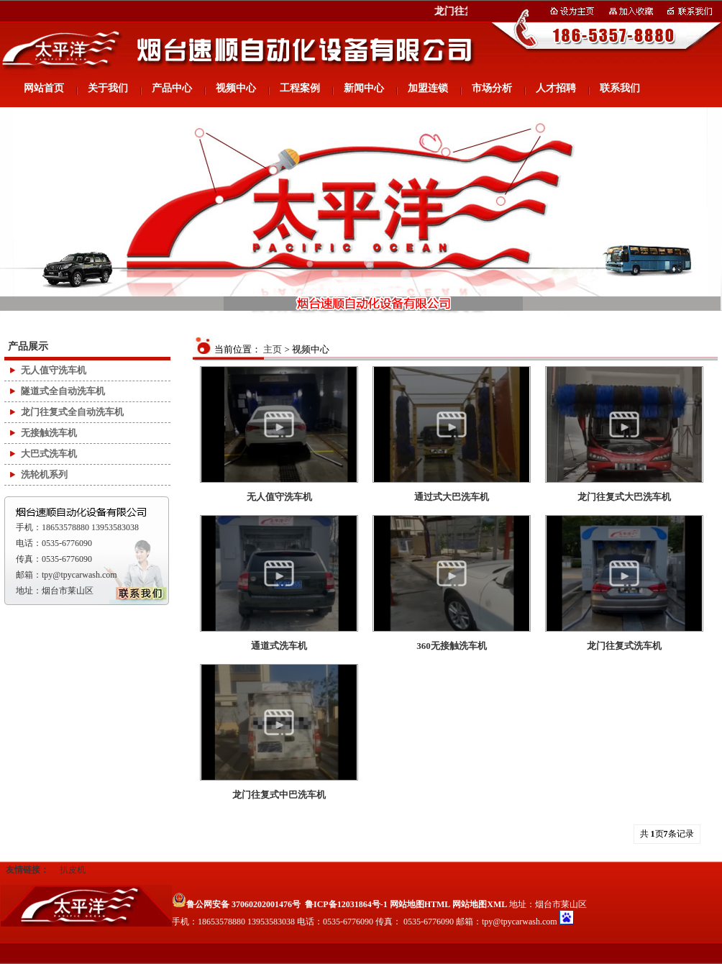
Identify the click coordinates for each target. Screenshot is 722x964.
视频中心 (236, 88)
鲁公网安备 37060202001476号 (236, 904)
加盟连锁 (428, 88)
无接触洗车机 (49, 432)
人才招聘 (556, 88)
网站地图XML (479, 904)
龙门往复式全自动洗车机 (72, 411)
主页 (272, 349)
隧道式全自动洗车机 (63, 391)
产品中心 (172, 88)
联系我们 (620, 88)
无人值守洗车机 (53, 370)
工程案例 (300, 88)
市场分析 (492, 88)
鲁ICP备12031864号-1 (346, 904)
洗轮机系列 (44, 474)
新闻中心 (364, 88)
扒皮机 (73, 870)
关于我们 (108, 88)
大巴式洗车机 (49, 453)
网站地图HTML (420, 904)
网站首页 (44, 88)
